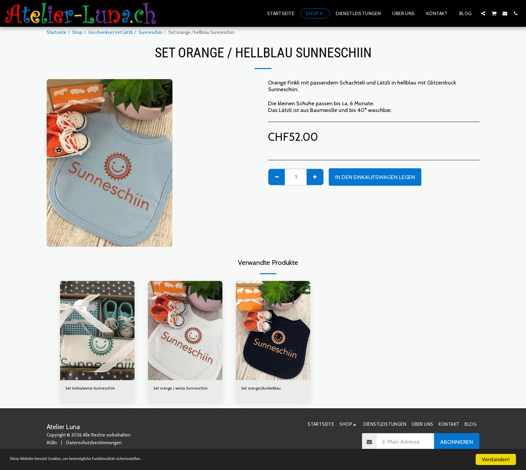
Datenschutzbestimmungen (94, 443)
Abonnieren (456, 442)
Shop (77, 32)
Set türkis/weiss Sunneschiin (93, 388)
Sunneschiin (151, 32)
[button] (483, 13)
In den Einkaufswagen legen (375, 177)
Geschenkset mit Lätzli (110, 32)
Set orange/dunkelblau (263, 388)
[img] (97, 330)
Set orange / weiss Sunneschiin (184, 388)
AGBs (52, 443)
